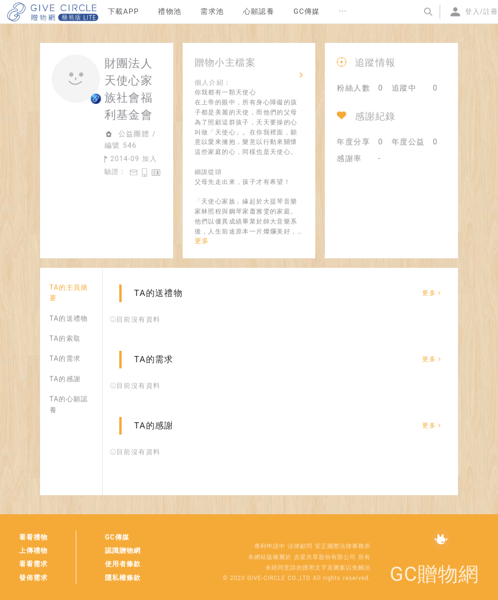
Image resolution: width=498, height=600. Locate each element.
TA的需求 (65, 358)
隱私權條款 (123, 577)
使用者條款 (123, 564)
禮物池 (169, 11)
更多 (202, 240)
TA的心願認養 (69, 404)
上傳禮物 (33, 550)
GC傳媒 (117, 537)
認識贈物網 (123, 550)
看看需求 (33, 564)
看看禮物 (33, 537)
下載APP (123, 11)
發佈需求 (33, 577)
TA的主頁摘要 (69, 293)
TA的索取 (65, 338)
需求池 (212, 11)
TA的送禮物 (69, 318)
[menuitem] (123, 11)
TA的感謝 (65, 379)
